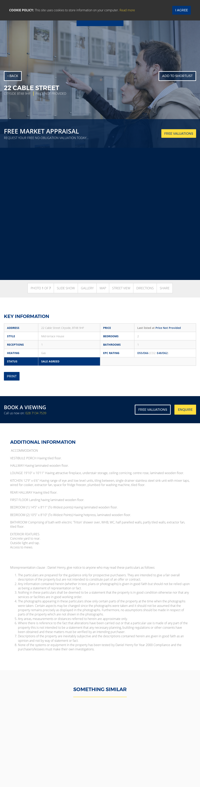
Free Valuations (152, 410)
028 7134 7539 (35, 413)
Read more (127, 10)
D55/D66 (142, 353)
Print (12, 376)
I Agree (181, 10)
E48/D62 (162, 353)
